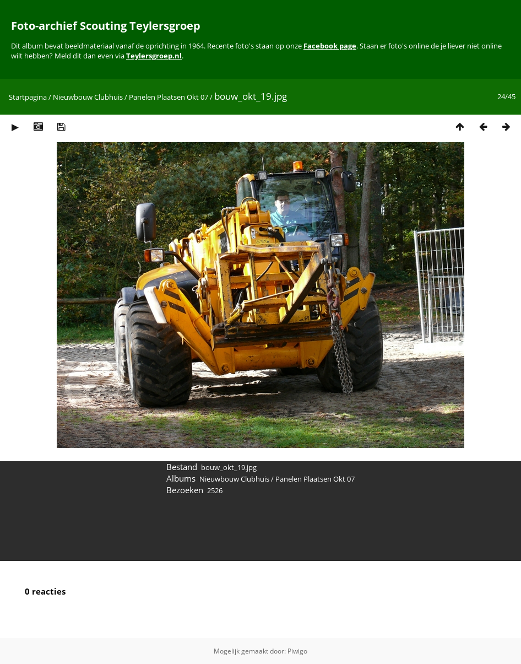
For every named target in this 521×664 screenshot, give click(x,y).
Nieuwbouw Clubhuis (88, 97)
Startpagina (28, 97)
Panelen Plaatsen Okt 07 (168, 97)
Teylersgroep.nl (154, 56)
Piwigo (297, 651)
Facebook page (329, 46)
